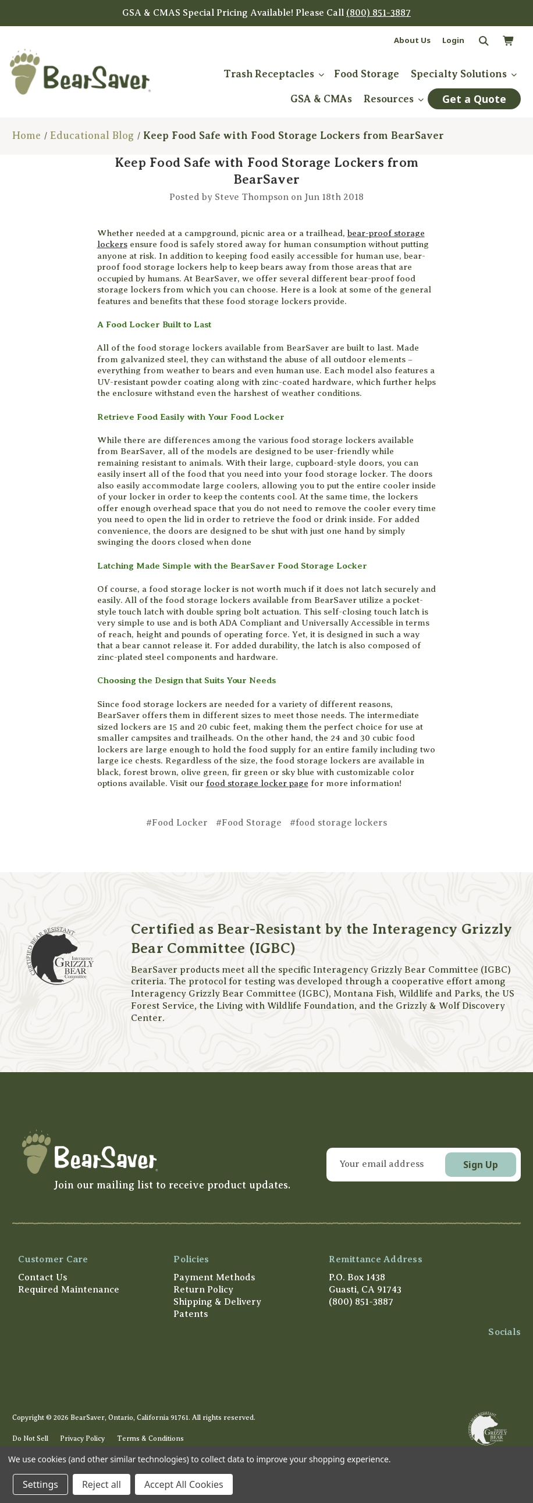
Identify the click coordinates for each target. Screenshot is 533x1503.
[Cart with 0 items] (508, 41)
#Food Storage (249, 822)
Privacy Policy (82, 1438)
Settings (40, 1484)
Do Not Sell (30, 1438)
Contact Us (42, 1277)
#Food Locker (177, 822)
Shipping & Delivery (217, 1302)
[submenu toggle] (321, 74)
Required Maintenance (68, 1289)
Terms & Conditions (150, 1438)
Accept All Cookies (183, 1484)
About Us (412, 40)
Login (453, 40)
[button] (154, 1151)
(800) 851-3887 (378, 13)
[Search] (482, 41)
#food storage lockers (338, 822)
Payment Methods (214, 1277)
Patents (190, 1314)
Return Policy (203, 1289)
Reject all (101, 1484)
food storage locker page (257, 783)
